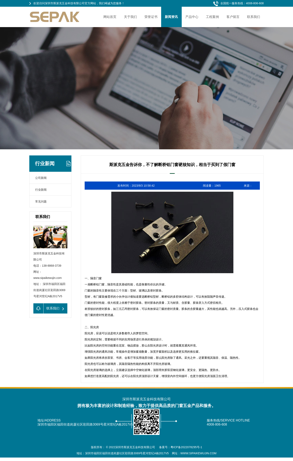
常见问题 (41, 201)
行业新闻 (45, 163)
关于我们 (130, 17)
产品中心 (191, 17)
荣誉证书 (150, 17)
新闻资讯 (171, 17)
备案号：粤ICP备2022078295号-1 (180, 447)
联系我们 (253, 17)
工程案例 (212, 17)
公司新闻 (41, 177)
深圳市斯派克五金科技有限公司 (135, 447)
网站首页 (109, 17)
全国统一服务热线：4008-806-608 (242, 3)
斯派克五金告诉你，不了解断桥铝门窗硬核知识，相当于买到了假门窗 (172, 164)
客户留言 (232, 17)
